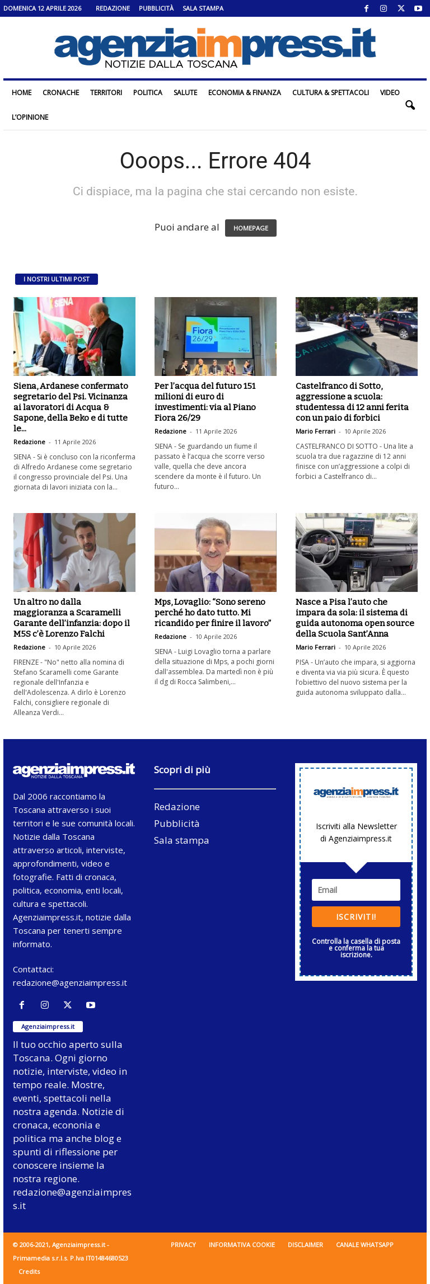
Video (390, 92)
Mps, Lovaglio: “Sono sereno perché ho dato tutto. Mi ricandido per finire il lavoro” (213, 612)
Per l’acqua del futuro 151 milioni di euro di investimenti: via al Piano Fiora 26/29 (205, 402)
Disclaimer (305, 1244)
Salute (185, 92)
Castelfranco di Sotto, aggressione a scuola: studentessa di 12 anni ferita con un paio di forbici (352, 402)
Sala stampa (203, 8)
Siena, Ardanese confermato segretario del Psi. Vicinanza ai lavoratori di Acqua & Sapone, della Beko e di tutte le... (70, 407)
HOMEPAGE (250, 228)
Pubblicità (156, 8)
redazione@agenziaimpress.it (70, 982)
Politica (147, 92)
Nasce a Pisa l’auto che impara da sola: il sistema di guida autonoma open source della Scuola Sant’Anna (355, 618)
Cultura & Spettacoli (330, 92)
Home (21, 92)
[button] (410, 105)
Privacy (183, 1244)
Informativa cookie (242, 1244)
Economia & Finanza (244, 92)
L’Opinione (30, 117)
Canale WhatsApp (365, 1244)
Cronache (61, 92)
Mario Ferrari (315, 431)
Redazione (113, 8)
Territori (106, 92)
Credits (29, 1271)
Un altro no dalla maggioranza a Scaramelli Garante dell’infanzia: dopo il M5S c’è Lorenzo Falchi (71, 618)
